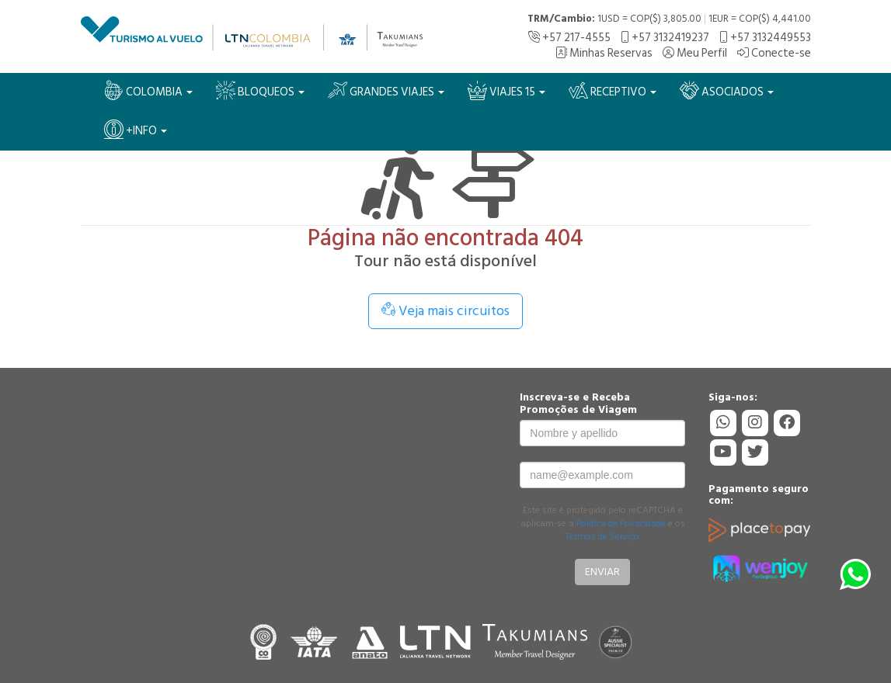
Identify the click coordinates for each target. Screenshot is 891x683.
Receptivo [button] (612, 91)
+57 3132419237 (665, 37)
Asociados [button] (727, 91)
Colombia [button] (148, 91)
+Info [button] (135, 130)
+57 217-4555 (569, 37)
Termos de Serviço (602, 536)
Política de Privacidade (621, 523)
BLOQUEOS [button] (260, 91)
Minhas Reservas (604, 53)
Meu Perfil (695, 53)
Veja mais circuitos (445, 311)
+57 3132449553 (765, 37)
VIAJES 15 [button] (506, 91)
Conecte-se (774, 53)
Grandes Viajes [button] (386, 91)
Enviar (602, 572)
